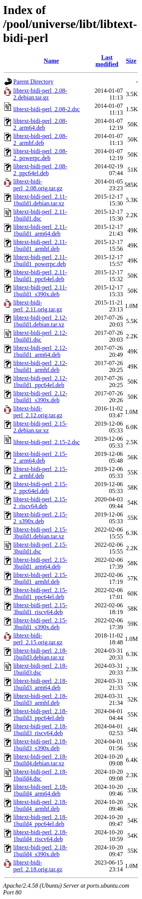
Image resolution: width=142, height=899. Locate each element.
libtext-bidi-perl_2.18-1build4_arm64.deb (40, 790)
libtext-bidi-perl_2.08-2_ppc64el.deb (40, 169)
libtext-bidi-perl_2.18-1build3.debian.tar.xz (40, 654)
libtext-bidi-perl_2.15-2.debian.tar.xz (40, 427)
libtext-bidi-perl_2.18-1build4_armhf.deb (40, 805)
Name (51, 61)
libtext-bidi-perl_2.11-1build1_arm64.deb (40, 230)
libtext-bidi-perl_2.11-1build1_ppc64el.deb (40, 275)
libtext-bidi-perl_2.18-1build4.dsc (40, 775)
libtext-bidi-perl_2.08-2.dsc (46, 109)
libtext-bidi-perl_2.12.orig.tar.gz (37, 411)
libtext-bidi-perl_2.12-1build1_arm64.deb (40, 351)
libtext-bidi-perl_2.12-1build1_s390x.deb (40, 396)
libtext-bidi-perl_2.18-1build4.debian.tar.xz (40, 760)
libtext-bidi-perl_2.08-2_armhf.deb (40, 139)
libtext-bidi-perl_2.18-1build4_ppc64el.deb (40, 820)
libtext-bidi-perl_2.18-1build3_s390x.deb (40, 744)
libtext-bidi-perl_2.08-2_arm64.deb (40, 124)
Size (131, 61)
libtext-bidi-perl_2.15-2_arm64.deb (40, 457)
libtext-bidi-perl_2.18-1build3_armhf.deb (40, 699)
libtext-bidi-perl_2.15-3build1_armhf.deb (40, 578)
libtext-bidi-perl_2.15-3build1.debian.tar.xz (40, 533)
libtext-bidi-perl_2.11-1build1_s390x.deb (40, 290)
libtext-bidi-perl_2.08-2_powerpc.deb (40, 154)
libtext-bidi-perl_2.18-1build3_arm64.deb (40, 684)
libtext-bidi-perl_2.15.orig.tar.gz (37, 638)
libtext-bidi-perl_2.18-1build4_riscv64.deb (40, 835)
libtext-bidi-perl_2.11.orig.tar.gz (37, 306)
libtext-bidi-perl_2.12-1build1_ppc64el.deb (40, 381)
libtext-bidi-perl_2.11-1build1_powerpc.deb (40, 260)
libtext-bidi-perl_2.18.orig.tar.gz (37, 866)
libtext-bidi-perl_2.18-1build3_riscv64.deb (40, 729)
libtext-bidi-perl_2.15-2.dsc (46, 442)
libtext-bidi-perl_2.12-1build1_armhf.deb (40, 366)
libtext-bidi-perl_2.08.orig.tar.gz (37, 184)
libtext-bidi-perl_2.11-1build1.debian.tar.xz (40, 200)
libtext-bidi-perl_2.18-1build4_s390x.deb (40, 850)
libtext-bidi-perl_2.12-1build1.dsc (40, 336)
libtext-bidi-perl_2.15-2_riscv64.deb (40, 502)
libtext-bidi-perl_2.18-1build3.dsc (40, 669)
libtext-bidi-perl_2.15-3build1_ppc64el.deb (40, 593)
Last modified (106, 60)
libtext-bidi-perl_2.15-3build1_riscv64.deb (40, 608)
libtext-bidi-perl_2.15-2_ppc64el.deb (40, 487)
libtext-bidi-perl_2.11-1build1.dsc (40, 215)
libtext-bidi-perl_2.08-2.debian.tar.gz (40, 94)
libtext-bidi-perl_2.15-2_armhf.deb (40, 472)
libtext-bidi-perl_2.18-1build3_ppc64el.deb (40, 714)
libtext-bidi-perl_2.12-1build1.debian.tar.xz (40, 321)
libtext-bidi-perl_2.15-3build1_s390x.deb (40, 623)
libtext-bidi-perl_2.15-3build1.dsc (40, 548)
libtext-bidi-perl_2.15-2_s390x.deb (40, 517)
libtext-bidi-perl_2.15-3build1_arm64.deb (40, 563)
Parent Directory (33, 81)
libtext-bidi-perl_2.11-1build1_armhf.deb (40, 245)
